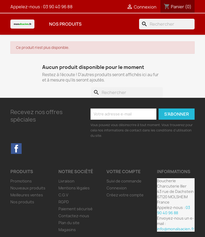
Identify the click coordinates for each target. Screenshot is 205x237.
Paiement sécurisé (75, 208)
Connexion (117, 188)
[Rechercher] (167, 24)
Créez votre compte (125, 194)
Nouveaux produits (27, 188)
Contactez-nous (73, 215)
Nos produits (65, 24)
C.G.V (63, 194)
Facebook (16, 148)
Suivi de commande (124, 181)
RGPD (63, 201)
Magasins (67, 229)
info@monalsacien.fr (175, 228)
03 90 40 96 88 (58, 7)
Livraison (66, 181)
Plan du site (69, 222)
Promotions (21, 181)
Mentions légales (74, 188)
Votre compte (124, 171)
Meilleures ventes (26, 194)
